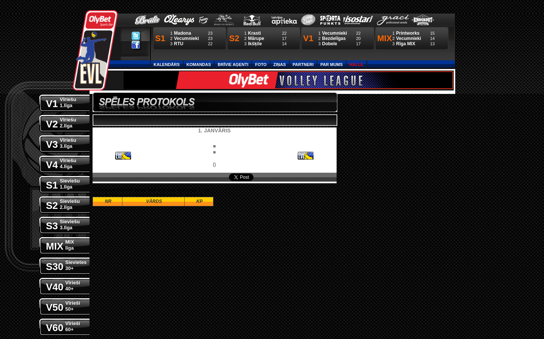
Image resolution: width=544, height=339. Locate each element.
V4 (61, 163)
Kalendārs (167, 64)
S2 (63, 203)
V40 (63, 285)
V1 (61, 102)
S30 (66, 265)
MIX (60, 244)
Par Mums (331, 64)
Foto (260, 64)
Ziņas (280, 64)
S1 (63, 183)
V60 (63, 326)
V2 (61, 122)
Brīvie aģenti (233, 64)
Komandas (199, 64)
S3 (63, 224)
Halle (356, 64)
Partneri (303, 64)
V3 (61, 142)
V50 (63, 305)
